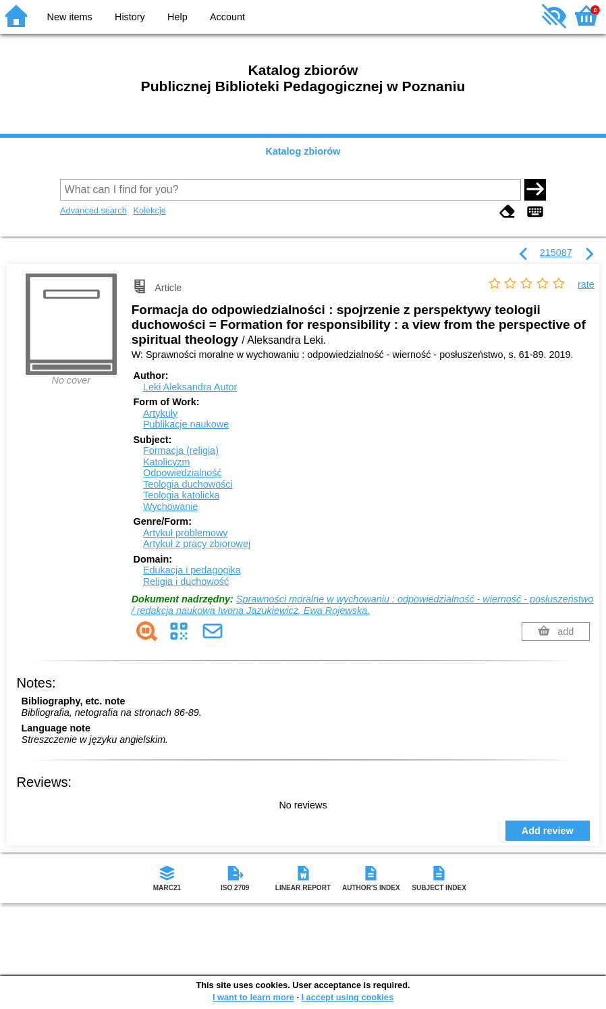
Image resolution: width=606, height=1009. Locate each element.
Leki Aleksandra (190, 387)
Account (227, 16)
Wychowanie (170, 506)
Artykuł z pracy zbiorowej (196, 543)
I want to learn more (253, 997)
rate (586, 284)
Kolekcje (149, 210)
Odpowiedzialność (182, 472)
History (130, 16)
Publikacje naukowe (186, 424)
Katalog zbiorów (302, 151)
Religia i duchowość (186, 581)
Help (177, 16)
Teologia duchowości (188, 484)
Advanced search (93, 210)
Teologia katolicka (181, 495)
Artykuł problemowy (185, 532)
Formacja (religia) (181, 450)
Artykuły (160, 413)
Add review (548, 830)
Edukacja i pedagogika (192, 570)
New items (69, 16)
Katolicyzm (166, 462)
